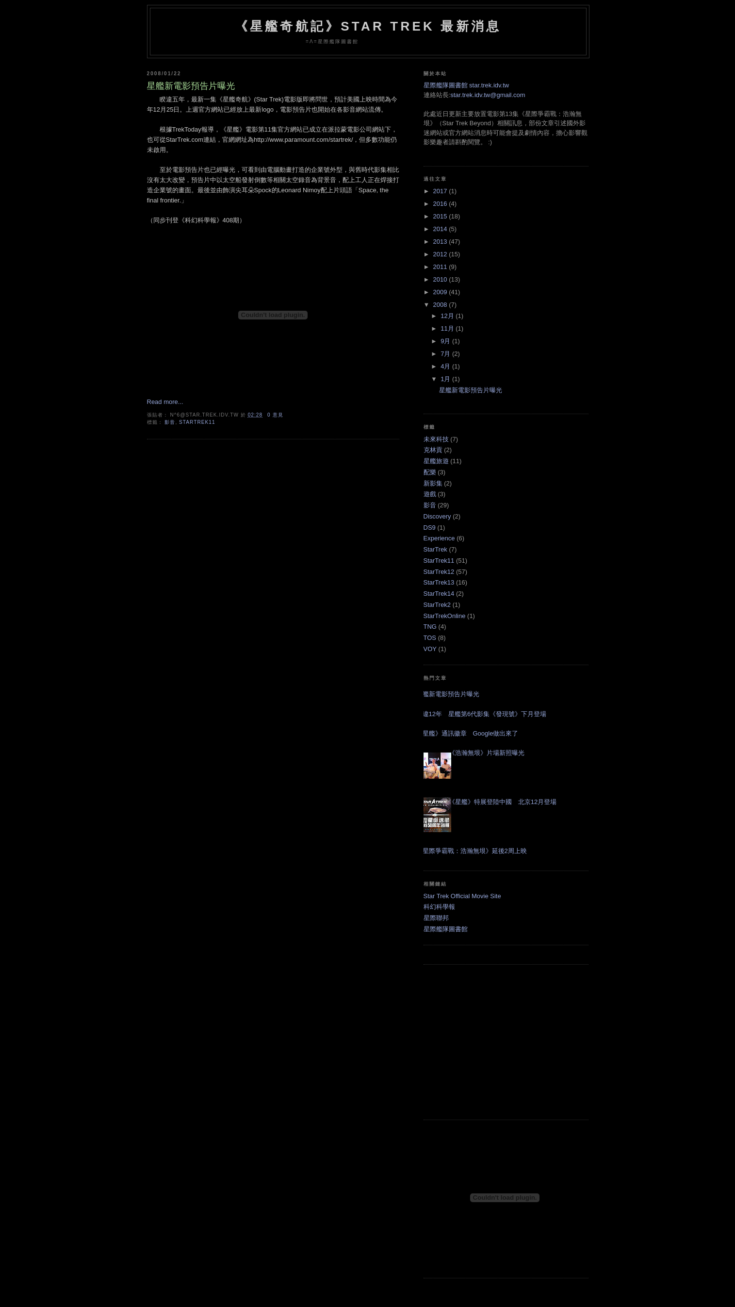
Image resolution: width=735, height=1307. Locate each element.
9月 (446, 341)
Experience (439, 538)
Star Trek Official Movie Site (462, 896)
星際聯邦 (436, 918)
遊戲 (430, 494)
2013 (441, 241)
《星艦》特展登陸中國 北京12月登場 (502, 801)
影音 (169, 422)
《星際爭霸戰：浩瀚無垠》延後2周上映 (471, 851)
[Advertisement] (506, 1042)
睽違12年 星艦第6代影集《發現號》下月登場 (481, 714)
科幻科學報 (439, 906)
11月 (448, 328)
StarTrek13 (439, 582)
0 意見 (275, 415)
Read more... (165, 401)
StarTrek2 (437, 604)
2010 (441, 279)
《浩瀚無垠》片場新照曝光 (486, 752)
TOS (430, 637)
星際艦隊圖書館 (446, 929)
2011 (441, 266)
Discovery (437, 516)
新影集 (433, 483)
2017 (441, 191)
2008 (441, 304)
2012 (441, 254)
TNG (430, 626)
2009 (441, 292)
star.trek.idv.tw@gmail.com (487, 95)
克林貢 (433, 449)
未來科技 (436, 439)
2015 (441, 216)
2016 (441, 203)
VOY (430, 649)
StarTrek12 (439, 571)
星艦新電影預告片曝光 (191, 86)
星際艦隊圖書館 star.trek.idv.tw (466, 85)
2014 (441, 229)
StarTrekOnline (445, 616)
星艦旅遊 (436, 461)
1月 (446, 379)
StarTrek (435, 549)
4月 (446, 366)
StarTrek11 (197, 422)
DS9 (430, 527)
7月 (446, 353)
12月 (448, 315)
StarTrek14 (439, 593)
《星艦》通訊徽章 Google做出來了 (467, 733)
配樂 (430, 472)
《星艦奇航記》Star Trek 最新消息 (368, 26)
